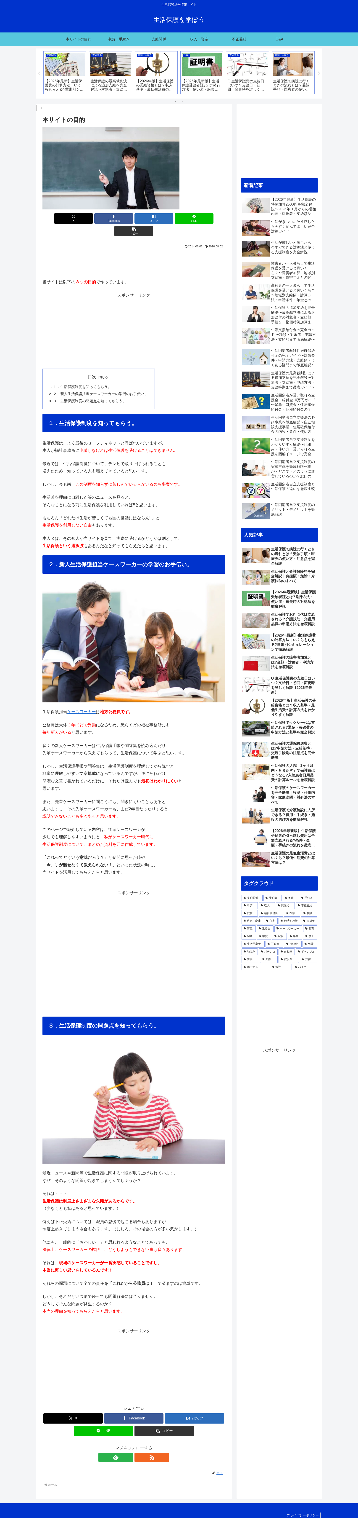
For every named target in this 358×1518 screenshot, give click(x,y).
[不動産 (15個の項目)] (274, 944)
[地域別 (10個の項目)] (250, 951)
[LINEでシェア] (164, 218)
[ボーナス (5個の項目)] (255, 967)
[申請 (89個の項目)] (250, 905)
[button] (195, 218)
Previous (39, 73)
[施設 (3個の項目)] (281, 967)
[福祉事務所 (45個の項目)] (271, 913)
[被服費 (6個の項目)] (289, 959)
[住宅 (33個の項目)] (271, 921)
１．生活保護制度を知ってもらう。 (82, 374)
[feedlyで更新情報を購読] (128, 1446)
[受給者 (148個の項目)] (272, 898)
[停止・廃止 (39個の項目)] (252, 921)
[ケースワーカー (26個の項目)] (288, 928)
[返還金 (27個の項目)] (265, 928)
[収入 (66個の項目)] (267, 905)
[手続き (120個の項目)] (308, 898)
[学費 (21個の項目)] (264, 936)
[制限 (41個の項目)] (309, 913)
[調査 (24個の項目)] (249, 936)
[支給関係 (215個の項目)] (252, 898)
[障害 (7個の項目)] (250, 959)
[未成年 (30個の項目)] (309, 921)
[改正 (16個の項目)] (310, 936)
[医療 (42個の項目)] (292, 913)
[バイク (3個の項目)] (305, 967)
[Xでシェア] (72, 218)
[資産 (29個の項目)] (249, 928)
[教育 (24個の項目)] (310, 928)
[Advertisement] (133, 249)
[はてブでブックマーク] (133, 218)
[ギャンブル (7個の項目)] (306, 951)
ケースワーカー (81, 700)
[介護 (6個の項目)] (269, 959)
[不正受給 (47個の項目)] (306, 905)
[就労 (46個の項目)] (250, 913)
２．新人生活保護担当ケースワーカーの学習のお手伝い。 (100, 382)
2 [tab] (182, 101)
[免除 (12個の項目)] (310, 944)
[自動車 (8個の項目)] (287, 951)
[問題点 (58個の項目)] (285, 905)
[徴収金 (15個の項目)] (293, 944)
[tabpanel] (64, 72)
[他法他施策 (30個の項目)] (289, 921)
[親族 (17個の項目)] (279, 936)
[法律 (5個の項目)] (308, 959)
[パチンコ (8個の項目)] (268, 951)
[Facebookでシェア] (103, 218)
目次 (92, 364)
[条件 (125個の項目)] (290, 898)
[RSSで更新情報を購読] (139, 1446)
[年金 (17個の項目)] (295, 936)
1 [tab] (175, 101)
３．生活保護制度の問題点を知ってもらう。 (89, 389)
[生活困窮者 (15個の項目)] (253, 944)
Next (319, 73)
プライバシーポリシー (302, 1503)
